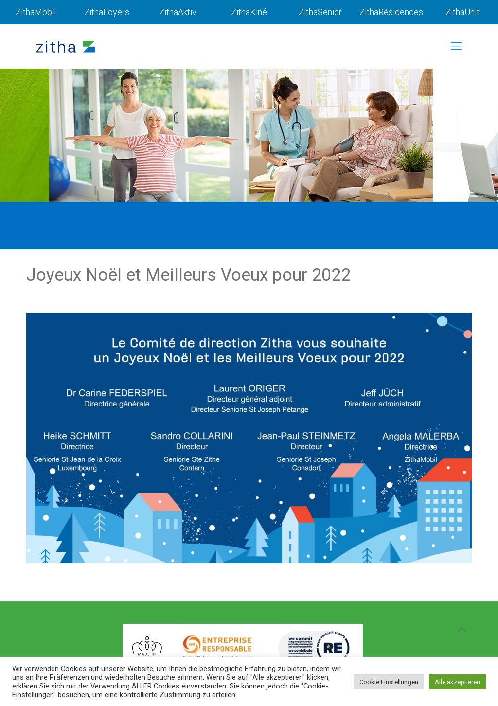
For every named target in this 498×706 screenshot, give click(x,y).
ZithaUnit (462, 12)
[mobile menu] (456, 46)
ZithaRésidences (391, 12)
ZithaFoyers (106, 12)
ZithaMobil (36, 12)
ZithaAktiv (177, 12)
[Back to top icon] (461, 629)
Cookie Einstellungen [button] (388, 682)
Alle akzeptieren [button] (457, 682)
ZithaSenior (320, 12)
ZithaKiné (249, 12)
